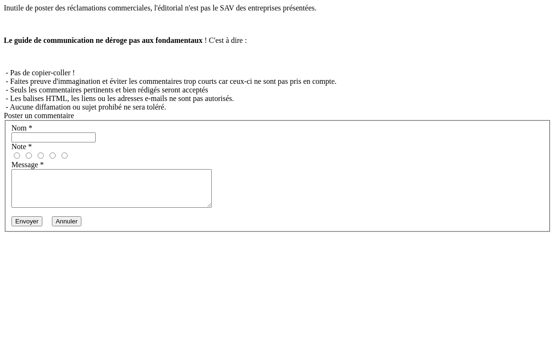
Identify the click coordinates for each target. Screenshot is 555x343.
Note (21, 146)
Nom (21, 128)
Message (27, 165)
